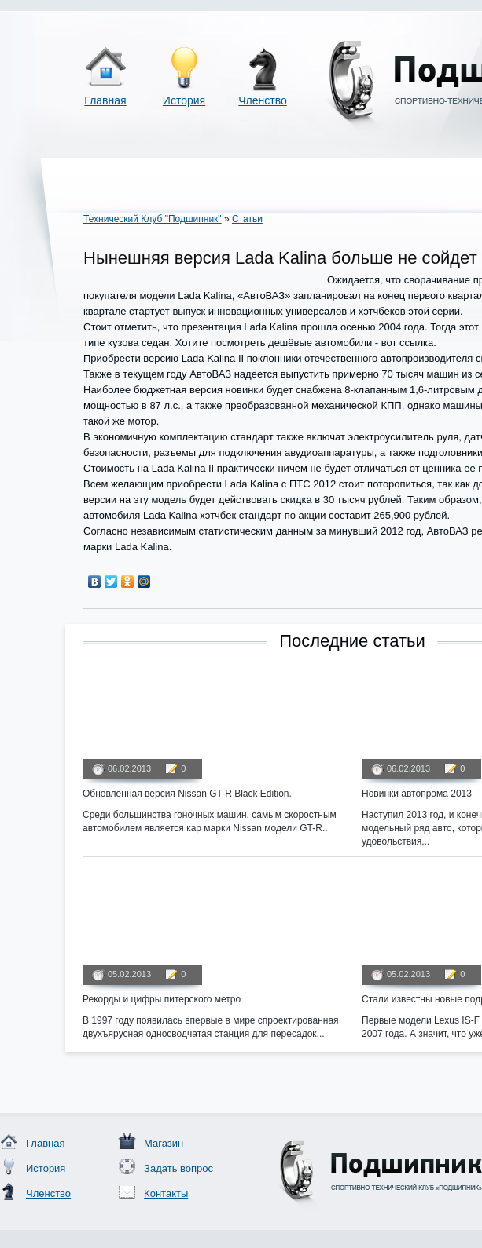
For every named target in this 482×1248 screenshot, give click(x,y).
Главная (105, 100)
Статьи (247, 218)
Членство (262, 100)
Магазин (163, 1143)
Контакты (166, 1193)
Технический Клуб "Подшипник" (152, 218)
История (184, 100)
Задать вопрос (178, 1168)
